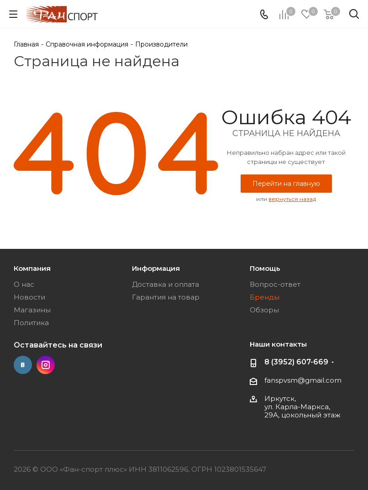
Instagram (46, 365)
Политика (31, 322)
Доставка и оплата (165, 284)
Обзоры (264, 310)
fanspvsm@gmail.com (303, 380)
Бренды (264, 297)
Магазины (32, 310)
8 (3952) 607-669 (296, 362)
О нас (24, 284)
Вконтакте (23, 365)
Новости (29, 297)
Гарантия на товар (166, 297)
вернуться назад (292, 198)
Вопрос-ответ (275, 284)
